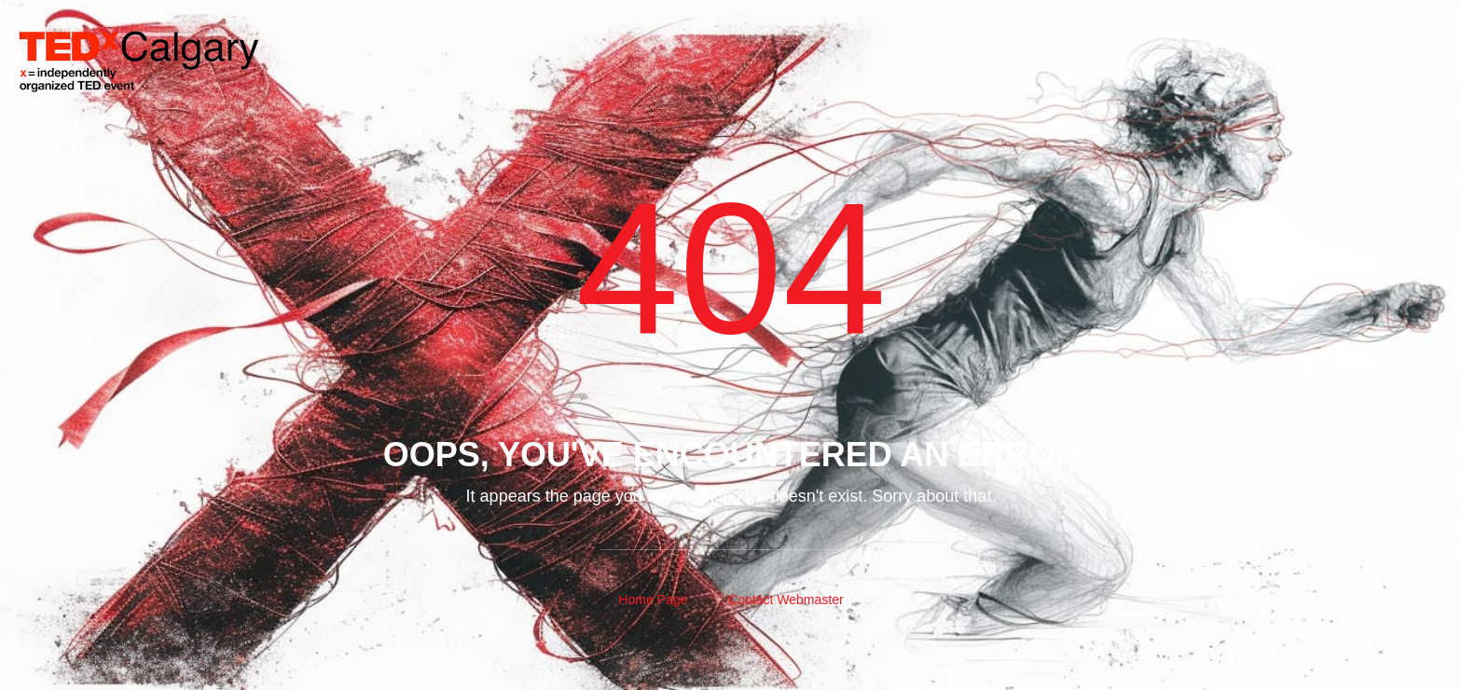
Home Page (652, 599)
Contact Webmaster (785, 599)
